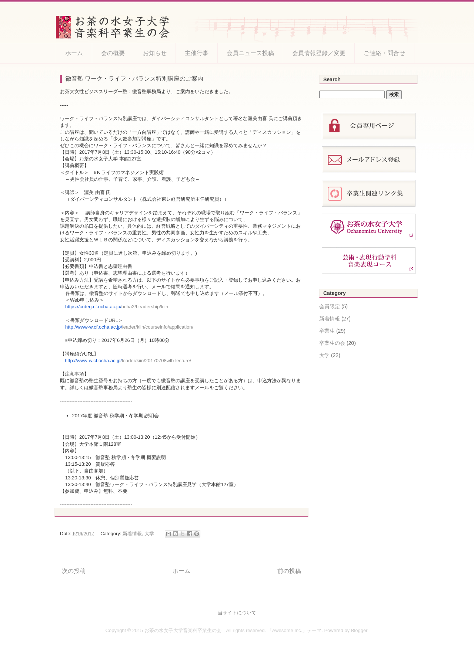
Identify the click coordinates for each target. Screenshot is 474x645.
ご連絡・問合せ (384, 53)
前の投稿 (289, 571)
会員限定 (329, 306)
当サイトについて (237, 612)
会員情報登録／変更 (319, 53)
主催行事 (196, 53)
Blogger (359, 630)
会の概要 (113, 53)
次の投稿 (74, 571)
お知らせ (155, 53)
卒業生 (327, 331)
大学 (149, 533)
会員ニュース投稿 (250, 53)
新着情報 (132, 533)
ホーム (74, 53)
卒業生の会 (332, 343)
